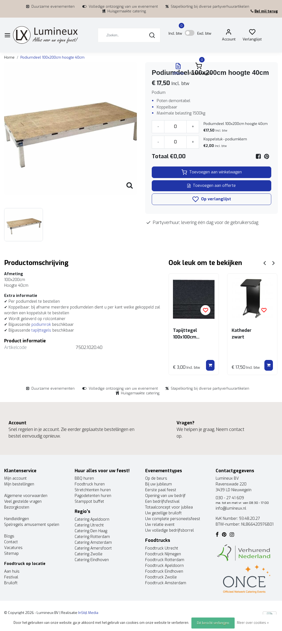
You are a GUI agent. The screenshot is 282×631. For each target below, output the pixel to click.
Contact (11, 542)
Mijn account (15, 478)
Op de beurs (156, 478)
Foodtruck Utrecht (161, 548)
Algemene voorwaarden (25, 495)
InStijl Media (87, 612)
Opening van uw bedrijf (165, 495)
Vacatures (13, 547)
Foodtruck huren (90, 484)
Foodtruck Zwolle (161, 577)
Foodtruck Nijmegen (163, 554)
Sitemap (11, 553)
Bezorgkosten (16, 507)
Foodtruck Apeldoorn (164, 565)
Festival (11, 577)
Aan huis (12, 571)
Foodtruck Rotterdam (164, 559)
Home (9, 57)
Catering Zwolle (88, 554)
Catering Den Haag (91, 531)
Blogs (9, 536)
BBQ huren (84, 478)
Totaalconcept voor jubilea (169, 507)
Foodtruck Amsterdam (165, 583)
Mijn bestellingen (19, 484)
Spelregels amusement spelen (31, 524)
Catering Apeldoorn (92, 519)
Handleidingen (16, 518)
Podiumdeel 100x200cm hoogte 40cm (52, 57)
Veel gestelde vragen (23, 501)
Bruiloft (11, 583)
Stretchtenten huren (93, 490)
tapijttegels (41, 330)
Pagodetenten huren (93, 495)
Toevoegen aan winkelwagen (211, 172)
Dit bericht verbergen (213, 623)
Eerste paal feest (160, 490)
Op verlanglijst (211, 199)
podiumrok (41, 324)
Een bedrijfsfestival (162, 501)
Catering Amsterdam (93, 542)
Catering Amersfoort (93, 548)
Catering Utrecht (89, 525)
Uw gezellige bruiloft (163, 513)
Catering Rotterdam (92, 536)
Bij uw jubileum (158, 484)
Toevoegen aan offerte (211, 185)
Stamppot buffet (89, 501)
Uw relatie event (160, 524)
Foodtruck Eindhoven (164, 571)
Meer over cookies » (253, 623)
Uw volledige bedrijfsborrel (169, 530)
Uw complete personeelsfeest (172, 518)
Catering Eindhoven (92, 559)
